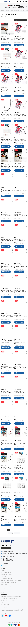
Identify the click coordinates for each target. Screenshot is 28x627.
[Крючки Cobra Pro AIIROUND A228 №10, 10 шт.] (20, 407)
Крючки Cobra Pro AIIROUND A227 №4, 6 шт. (20, 443)
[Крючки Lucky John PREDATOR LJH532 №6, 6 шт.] (20, 280)
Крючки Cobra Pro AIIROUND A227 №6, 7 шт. (20, 367)
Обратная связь (5, 604)
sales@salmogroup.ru (7, 551)
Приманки (3, 576)
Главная (2, 10)
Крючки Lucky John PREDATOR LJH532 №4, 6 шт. (20, 266)
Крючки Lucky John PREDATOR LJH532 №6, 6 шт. (20, 291)
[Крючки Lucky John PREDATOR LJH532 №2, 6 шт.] (7, 280)
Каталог (7, 10)
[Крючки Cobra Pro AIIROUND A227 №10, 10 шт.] (7, 483)
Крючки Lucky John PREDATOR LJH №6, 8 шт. (20, 90)
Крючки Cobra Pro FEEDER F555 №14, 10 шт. (20, 165)
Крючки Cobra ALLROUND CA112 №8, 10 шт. (7, 367)
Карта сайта (18, 622)
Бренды (3, 592)
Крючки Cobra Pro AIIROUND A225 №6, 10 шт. (20, 241)
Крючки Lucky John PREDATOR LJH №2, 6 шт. (20, 141)
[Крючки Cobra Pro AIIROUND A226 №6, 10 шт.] (7, 130)
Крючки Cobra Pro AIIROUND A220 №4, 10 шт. (7, 190)
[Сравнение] (13, 26)
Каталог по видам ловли (7, 590)
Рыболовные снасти (6, 572)
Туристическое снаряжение (8, 586)
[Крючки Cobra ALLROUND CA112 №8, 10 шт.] (7, 356)
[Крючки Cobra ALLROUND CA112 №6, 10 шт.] (20, 306)
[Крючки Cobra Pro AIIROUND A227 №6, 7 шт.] (20, 356)
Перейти (21, 7)
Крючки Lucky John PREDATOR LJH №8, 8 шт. (20, 115)
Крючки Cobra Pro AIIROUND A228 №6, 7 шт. (20, 494)
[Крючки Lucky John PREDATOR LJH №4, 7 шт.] (7, 79)
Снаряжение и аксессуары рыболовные (11, 580)
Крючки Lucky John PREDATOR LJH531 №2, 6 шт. (7, 115)
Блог (2, 602)
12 (19, 530)
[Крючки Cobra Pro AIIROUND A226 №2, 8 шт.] (7, 432)
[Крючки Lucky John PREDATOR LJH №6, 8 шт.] (20, 79)
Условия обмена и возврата (8, 600)
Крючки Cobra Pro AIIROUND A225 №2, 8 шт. (20, 519)
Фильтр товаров (21, 20)
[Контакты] (17, 2)
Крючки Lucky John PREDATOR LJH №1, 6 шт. (20, 40)
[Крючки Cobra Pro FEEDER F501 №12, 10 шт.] (7, 28)
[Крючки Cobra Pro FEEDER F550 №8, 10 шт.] (20, 179)
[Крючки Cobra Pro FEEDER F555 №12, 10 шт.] (7, 155)
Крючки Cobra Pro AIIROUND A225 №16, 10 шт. (7, 241)
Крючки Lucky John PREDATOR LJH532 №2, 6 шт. (7, 291)
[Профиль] (20, 2)
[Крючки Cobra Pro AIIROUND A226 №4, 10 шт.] (7, 407)
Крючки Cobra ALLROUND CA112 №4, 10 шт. (20, 342)
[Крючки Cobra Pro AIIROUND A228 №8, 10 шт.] (20, 457)
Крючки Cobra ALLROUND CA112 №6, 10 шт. (20, 317)
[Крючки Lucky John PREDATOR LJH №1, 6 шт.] (20, 28)
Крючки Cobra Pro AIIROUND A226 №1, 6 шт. (20, 393)
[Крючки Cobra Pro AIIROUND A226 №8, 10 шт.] (7, 54)
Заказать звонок (6, 548)
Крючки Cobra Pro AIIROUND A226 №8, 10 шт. (7, 65)
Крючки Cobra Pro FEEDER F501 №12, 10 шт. (7, 39)
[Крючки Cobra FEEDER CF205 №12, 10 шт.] (7, 331)
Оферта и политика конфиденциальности (11, 596)
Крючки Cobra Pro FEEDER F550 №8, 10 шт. (20, 189)
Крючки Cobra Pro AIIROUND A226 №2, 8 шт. (6, 443)
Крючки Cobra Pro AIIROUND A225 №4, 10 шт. (7, 519)
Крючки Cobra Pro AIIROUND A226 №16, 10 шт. (7, 215)
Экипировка (4, 584)
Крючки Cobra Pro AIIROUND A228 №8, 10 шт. (20, 469)
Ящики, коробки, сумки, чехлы (8, 582)
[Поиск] (14, 2)
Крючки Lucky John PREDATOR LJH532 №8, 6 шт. (7, 317)
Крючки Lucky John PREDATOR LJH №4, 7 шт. (6, 90)
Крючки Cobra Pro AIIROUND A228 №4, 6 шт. (6, 393)
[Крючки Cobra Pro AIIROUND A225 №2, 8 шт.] (20, 508)
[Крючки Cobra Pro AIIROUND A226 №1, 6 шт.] (20, 382)
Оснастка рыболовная (16, 10)
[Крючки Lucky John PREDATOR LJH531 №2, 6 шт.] (7, 104)
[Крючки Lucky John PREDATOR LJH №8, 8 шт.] (20, 104)
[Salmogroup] (7, 2)
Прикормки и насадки (6, 578)
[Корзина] (25, 2)
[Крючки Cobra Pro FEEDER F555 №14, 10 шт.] (20, 155)
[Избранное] (23, 2)
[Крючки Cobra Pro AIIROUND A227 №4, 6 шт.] (20, 432)
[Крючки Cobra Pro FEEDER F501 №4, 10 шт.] (20, 204)
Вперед (17, 533)
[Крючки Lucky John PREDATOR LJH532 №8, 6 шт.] (7, 306)
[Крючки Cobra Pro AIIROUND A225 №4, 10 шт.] (7, 508)
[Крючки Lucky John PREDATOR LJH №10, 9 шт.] (20, 54)
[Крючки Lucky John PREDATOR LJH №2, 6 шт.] (20, 130)
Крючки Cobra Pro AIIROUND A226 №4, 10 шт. (7, 418)
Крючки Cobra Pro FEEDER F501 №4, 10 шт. (20, 215)
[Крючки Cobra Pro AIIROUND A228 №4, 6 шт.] (7, 382)
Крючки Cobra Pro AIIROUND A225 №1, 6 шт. (6, 469)
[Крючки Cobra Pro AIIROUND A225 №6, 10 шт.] (20, 230)
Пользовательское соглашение (9, 598)
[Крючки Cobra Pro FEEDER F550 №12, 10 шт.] (7, 255)
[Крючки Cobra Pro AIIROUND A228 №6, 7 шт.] (20, 483)
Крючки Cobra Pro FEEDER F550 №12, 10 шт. (6, 266)
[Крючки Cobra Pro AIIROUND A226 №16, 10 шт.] (7, 204)
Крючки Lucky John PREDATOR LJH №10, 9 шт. (20, 65)
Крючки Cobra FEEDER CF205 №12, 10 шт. (6, 341)
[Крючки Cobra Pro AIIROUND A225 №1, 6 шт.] (7, 457)
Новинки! (3, 570)
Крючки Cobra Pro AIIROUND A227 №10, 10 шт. (7, 494)
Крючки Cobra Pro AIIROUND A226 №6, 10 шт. (7, 141)
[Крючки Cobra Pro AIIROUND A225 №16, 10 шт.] (7, 230)
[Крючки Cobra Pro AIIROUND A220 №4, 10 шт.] (7, 179)
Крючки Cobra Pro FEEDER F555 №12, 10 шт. (7, 165)
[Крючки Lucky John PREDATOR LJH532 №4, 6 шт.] (20, 255)
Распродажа (4, 588)
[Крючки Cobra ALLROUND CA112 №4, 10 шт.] (20, 331)
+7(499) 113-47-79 (6, 545)
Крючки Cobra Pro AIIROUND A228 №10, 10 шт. (20, 418)
